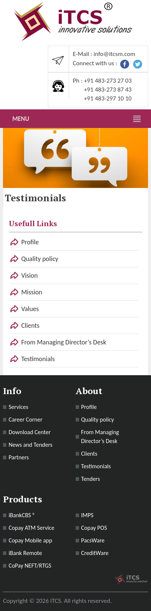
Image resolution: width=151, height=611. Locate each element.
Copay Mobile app (30, 540)
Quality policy (39, 259)
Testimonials (38, 359)
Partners (19, 457)
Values (30, 309)
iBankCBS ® (22, 515)
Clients (30, 325)
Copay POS (94, 527)
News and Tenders (30, 444)
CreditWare (95, 552)
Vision (29, 275)
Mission (31, 292)
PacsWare (93, 540)
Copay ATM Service (31, 527)
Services (18, 406)
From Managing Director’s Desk (63, 342)
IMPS (87, 515)
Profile (30, 242)
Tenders (90, 478)
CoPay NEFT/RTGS (30, 565)
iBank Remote (25, 552)
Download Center (29, 432)
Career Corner (25, 419)
